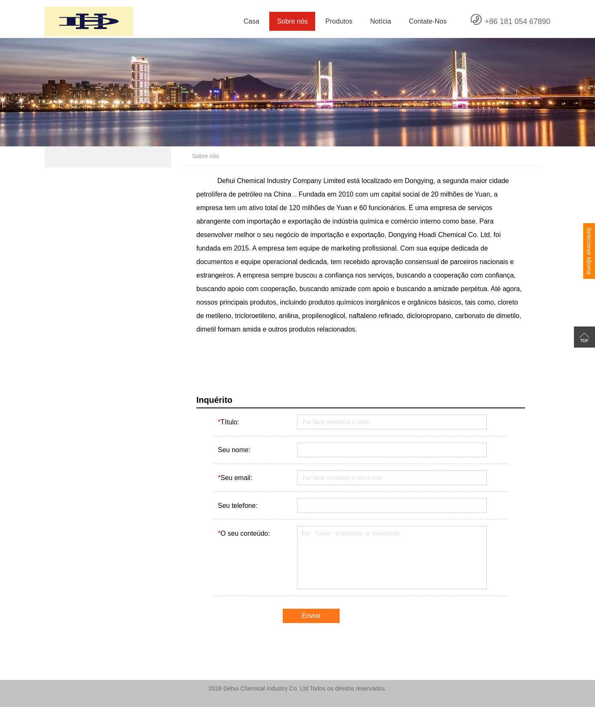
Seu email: (235, 477)
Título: (228, 422)
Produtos (338, 21)
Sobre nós (292, 21)
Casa (251, 21)
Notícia (380, 21)
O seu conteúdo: (244, 533)
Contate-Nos (428, 21)
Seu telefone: (237, 505)
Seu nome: (234, 449)
